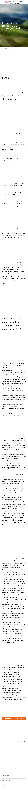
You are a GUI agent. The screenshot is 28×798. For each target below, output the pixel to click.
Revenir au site (6, 780)
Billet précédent (6, 772)
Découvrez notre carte (14, 718)
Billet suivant (5, 775)
